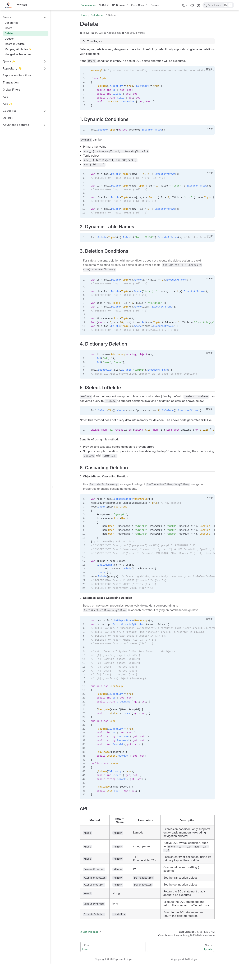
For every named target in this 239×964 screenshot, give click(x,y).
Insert (8, 28)
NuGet (102, 5)
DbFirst (7, 117)
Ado (5, 96)
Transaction (11, 82)
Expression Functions (17, 75)
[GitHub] (192, 5)
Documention (88, 5)
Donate (155, 5)
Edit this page (89, 931)
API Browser (119, 5)
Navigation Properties (18, 54)
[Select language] (185, 5)
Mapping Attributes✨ (18, 49)
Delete (9, 33)
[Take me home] (16, 5)
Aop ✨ (8, 103)
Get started (11, 22)
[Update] (180, 947)
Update (9, 38)
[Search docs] (218, 5)
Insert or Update (15, 43)
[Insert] (112, 947)
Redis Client (138, 5)
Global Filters (11, 89)
